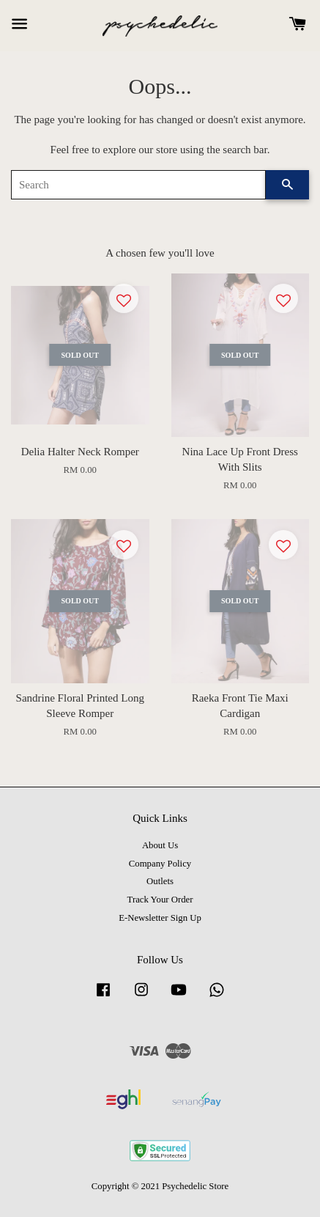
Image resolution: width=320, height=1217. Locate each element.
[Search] (138, 184)
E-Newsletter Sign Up (160, 918)
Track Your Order (160, 899)
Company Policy (160, 863)
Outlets (160, 881)
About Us (160, 845)
